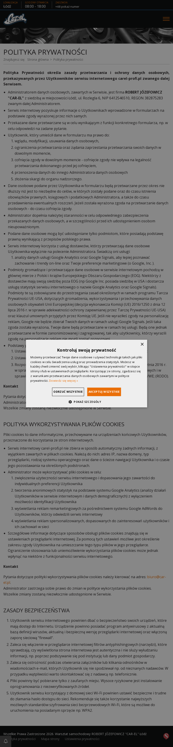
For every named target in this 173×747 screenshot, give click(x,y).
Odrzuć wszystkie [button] (62, 392)
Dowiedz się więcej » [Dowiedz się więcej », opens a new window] (63, 381)
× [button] (142, 344)
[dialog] (86, 373)
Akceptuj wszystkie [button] (109, 392)
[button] (86, 401)
